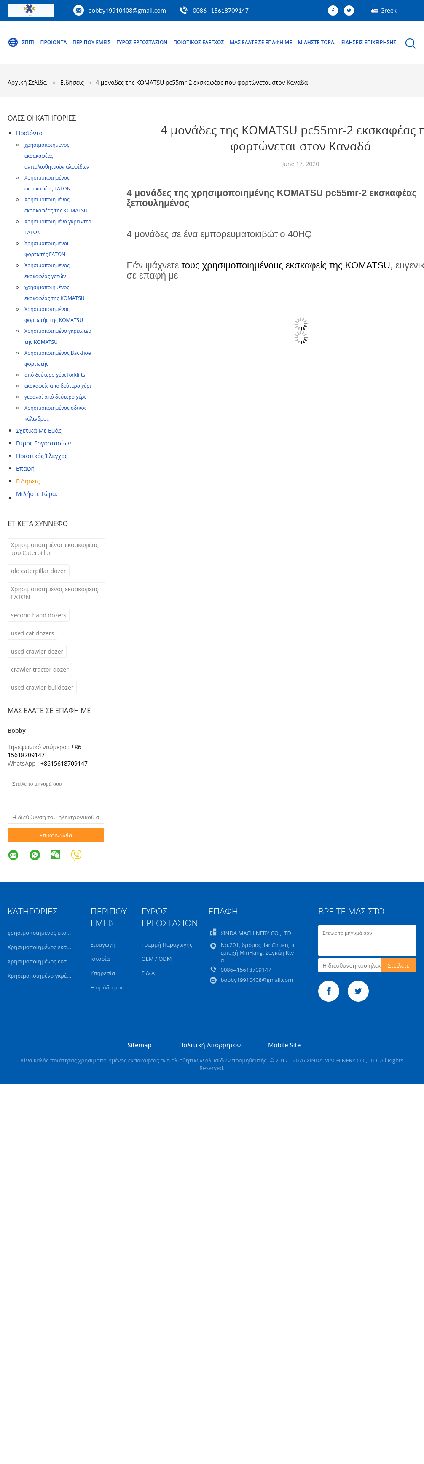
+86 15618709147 (44, 751)
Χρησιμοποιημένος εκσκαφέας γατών (47, 271)
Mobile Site (284, 1045)
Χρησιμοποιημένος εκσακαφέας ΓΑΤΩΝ (47, 183)
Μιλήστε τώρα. (317, 42)
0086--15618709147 (221, 10)
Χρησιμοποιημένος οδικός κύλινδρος (55, 413)
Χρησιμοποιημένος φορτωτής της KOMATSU (53, 315)
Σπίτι (21, 42)
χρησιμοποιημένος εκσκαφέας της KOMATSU (54, 293)
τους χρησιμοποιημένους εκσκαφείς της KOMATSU (285, 265)
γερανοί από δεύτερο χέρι (55, 396)
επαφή (25, 468)
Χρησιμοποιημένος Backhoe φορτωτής (57, 358)
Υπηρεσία (103, 973)
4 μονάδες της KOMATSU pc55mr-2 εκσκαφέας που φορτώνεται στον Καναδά (202, 82)
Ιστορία (100, 959)
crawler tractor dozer (40, 669)
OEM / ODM (157, 959)
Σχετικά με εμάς (39, 430)
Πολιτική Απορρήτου (210, 1045)
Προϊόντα (53, 42)
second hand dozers (38, 615)
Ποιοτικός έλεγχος (198, 42)
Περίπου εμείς (91, 42)
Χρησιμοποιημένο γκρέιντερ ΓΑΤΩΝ (57, 227)
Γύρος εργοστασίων (142, 42)
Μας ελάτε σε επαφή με (261, 42)
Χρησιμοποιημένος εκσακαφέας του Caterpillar (54, 549)
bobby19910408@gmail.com (127, 10)
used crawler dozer (37, 651)
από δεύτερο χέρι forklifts (54, 374)
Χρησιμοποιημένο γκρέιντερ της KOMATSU (57, 336)
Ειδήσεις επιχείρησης (369, 42)
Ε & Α (148, 973)
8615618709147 (66, 763)
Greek (388, 10)
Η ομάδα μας (107, 987)
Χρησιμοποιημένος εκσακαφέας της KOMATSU (56, 205)
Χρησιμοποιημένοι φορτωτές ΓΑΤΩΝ (46, 249)
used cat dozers (32, 633)
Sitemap (140, 1045)
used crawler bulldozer (42, 688)
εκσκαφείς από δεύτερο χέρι (57, 385)
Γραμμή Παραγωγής (167, 944)
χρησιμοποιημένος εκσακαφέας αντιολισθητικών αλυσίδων (56, 155)
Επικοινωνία (56, 835)
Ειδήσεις (28, 481)
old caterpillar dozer (38, 571)
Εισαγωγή (103, 944)
